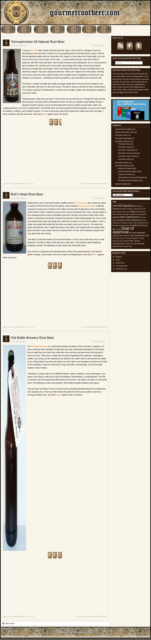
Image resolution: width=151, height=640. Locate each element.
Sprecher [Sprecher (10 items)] (140, 232)
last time (34, 50)
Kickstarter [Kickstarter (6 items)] (121, 220)
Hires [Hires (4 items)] (141, 217)
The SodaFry (80, 203)
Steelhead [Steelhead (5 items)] (126, 236)
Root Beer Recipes (122, 163)
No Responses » (100, 45)
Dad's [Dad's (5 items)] (115, 212)
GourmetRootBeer (19, 183)
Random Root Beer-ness (124, 132)
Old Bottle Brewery (39, 346)
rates (45, 114)
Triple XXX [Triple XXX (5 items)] (129, 244)
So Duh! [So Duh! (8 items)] (132, 233)
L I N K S (104, 29)
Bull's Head (103, 327)
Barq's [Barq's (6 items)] (134, 206)
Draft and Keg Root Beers (127, 171)
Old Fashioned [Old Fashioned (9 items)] (132, 220)
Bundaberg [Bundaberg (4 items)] (122, 209)
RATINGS (41, 29)
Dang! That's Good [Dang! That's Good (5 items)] (124, 212)
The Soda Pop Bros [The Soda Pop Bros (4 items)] (119, 238)
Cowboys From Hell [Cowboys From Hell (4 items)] (139, 209)
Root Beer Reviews (122, 166)
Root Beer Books (124, 144)
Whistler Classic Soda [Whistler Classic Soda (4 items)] (125, 246)
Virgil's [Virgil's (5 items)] (115, 246)
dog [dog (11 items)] (133, 211)
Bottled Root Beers (20, 45)
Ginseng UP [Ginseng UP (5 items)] (142, 214)
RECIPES (74, 29)
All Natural (92, 183)
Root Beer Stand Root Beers (128, 180)
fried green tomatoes (87, 206)
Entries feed (120, 263)
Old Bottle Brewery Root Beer (32, 337)
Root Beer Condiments (126, 150)
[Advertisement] (55, 154)
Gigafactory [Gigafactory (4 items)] (133, 214)
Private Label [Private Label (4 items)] (136, 223)
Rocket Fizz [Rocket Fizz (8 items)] (137, 225)
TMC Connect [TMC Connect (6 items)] (134, 241)
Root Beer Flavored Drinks (127, 153)
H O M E (8, 29)
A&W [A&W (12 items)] (115, 206)
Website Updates (121, 184)
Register (119, 257)
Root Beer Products (122, 141)
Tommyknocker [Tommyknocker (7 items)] (119, 244)
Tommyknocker (102, 183)
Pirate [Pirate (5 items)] (130, 223)
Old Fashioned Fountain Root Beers (131, 177)
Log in (118, 260)
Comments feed (121, 266)
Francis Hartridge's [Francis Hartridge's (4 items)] (123, 214)
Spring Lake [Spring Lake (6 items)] (117, 235)
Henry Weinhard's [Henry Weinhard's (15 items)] (129, 217)
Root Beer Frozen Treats (127, 156)
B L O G (89, 29)
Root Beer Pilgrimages (123, 138)
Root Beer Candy (124, 147)
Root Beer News (121, 135)
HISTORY (57, 29)
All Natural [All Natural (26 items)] (125, 205)
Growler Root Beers (125, 174)
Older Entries (8, 623)
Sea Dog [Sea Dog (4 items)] (118, 229)
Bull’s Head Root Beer (27, 194)
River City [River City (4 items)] (128, 225)
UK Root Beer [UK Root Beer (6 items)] (139, 244)
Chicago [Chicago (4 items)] (129, 209)
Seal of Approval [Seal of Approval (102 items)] (123, 230)
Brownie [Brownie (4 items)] (140, 206)
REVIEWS (24, 29)
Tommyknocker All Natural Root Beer (38, 42)
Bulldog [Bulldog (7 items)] (116, 209)
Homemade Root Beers (123, 129)
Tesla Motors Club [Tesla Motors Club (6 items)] (142, 235)
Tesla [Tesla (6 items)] (132, 235)
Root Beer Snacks (124, 159)
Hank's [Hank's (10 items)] (116, 217)
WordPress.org (121, 269)
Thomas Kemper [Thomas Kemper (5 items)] (132, 238)
